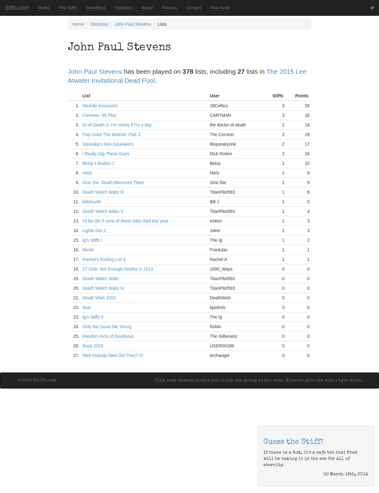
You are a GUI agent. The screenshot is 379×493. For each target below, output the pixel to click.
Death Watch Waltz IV (103, 288)
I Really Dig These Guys (105, 153)
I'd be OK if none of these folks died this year (125, 220)
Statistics (123, 7)
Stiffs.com (17, 8)
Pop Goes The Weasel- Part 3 (111, 134)
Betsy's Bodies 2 (98, 163)
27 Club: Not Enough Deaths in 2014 (117, 268)
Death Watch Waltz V (102, 211)
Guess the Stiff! (293, 442)
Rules (44, 7)
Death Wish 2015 (99, 297)
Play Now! (220, 7)
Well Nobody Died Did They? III (112, 355)
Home (78, 24)
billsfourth (91, 201)
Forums (169, 7)
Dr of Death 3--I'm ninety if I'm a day (117, 124)
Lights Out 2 (94, 230)
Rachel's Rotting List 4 (104, 259)
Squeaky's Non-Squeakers (108, 144)
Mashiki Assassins (100, 105)
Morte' (88, 249)
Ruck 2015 (92, 345)
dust (86, 307)
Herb (87, 172)
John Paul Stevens (133, 24)
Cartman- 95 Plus (99, 115)
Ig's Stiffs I (92, 240)
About (147, 7)
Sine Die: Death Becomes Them (113, 182)
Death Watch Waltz (100, 278)
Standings (95, 7)
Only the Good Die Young (106, 326)
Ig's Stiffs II (93, 317)
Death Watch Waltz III (103, 192)
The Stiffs (68, 7)
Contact (193, 7)
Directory (99, 24)
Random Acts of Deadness (108, 336)
